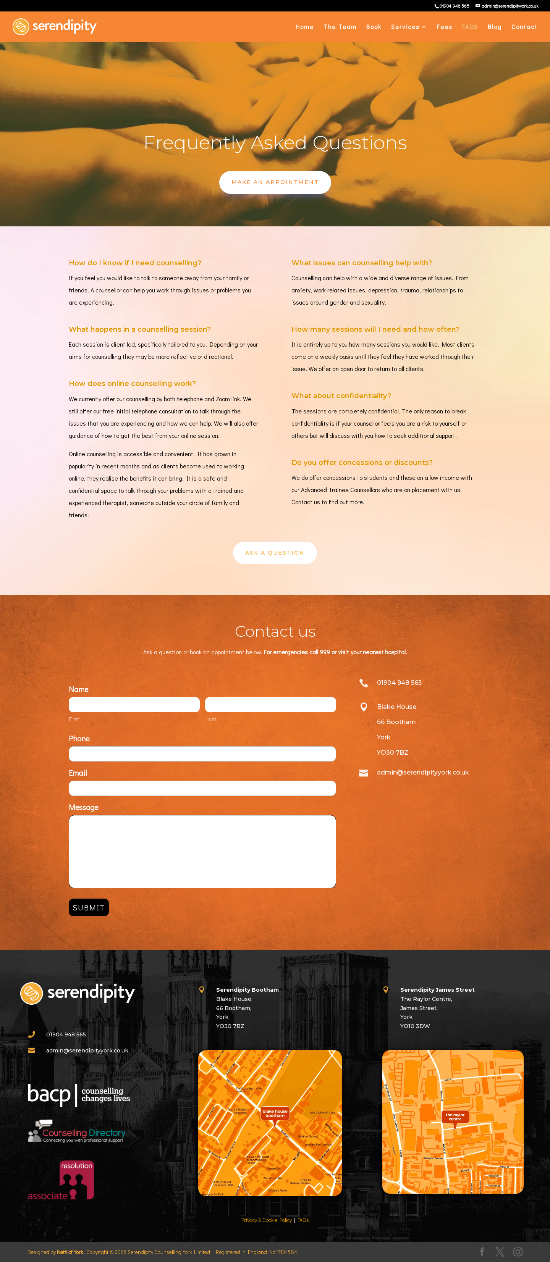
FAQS (470, 27)
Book (374, 27)
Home (305, 27)
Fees (445, 27)
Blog (495, 27)
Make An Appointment (275, 182)
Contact (524, 27)
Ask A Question (275, 552)
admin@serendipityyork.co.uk (87, 1050)
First (74, 719)
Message (83, 807)
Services (405, 27)
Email (78, 773)
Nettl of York (70, 1252)
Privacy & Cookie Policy (266, 1219)
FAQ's (303, 1219)
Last (210, 719)
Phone (79, 738)
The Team (340, 27)
